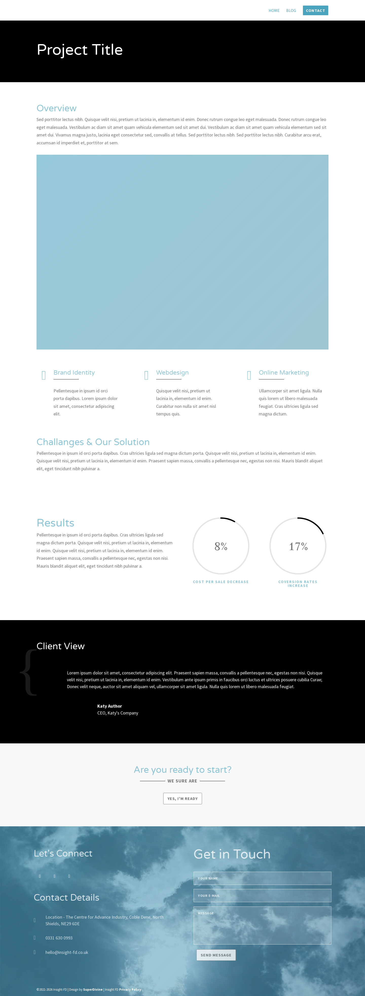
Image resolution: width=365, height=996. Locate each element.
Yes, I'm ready (183, 798)
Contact (315, 10)
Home (274, 11)
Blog (291, 11)
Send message (226, 954)
